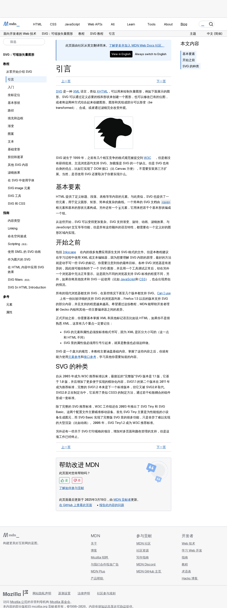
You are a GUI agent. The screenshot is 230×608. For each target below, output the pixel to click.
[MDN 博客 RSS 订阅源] (33, 566)
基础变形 (14, 149)
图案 (11, 134)
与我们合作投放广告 (105, 564)
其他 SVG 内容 (18, 165)
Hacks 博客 (190, 578)
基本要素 (188, 54)
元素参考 (74, 357)
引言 (11, 79)
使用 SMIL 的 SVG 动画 (24, 252)
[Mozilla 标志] (15, 593)
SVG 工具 (14, 196)
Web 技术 (188, 543)
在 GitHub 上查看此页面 (75, 505)
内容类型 (14, 221)
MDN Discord (146, 564)
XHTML (102, 91)
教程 (6, 64)
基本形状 (14, 103)
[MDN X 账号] (19, 566)
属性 (9, 312)
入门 (11, 87)
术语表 (186, 571)
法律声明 (84, 593)
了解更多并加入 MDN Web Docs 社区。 (136, 45)
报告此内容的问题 (111, 505)
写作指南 (142, 557)
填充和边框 (15, 118)
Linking (12, 228)
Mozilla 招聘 (100, 557)
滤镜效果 (14, 172)
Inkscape (69, 252)
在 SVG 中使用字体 (21, 180)
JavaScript (127, 279)
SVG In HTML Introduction (27, 287)
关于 (94, 543)
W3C (147, 158)
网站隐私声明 (42, 593)
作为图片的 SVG (19, 259)
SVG (59, 91)
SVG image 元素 (19, 188)
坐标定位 (14, 95)
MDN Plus (98, 571)
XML (76, 91)
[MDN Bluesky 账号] (12, 566)
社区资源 (142, 550)
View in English (121, 54)
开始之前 (188, 60)
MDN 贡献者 (122, 499)
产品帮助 (97, 578)
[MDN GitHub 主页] (5, 566)
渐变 (11, 126)
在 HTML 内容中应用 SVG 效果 (26, 269)
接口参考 (90, 357)
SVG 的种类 (190, 66)
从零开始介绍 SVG (19, 72)
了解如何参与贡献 (71, 488)
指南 (6, 213)
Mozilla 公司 (18, 602)
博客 (94, 550)
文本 (11, 141)
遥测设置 (64, 593)
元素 (9, 304)
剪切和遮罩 (15, 157)
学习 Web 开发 (192, 550)
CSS (142, 279)
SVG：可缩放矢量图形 (18, 54)
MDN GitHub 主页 (149, 571)
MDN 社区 (143, 543)
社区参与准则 (106, 593)
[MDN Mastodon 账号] (26, 566)
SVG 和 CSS (16, 203)
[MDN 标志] (11, 535)
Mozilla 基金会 (60, 602)
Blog (184, 24)
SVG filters (15, 279)
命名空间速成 (17, 236)
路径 (11, 110)
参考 (6, 297)
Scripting (14, 244)
